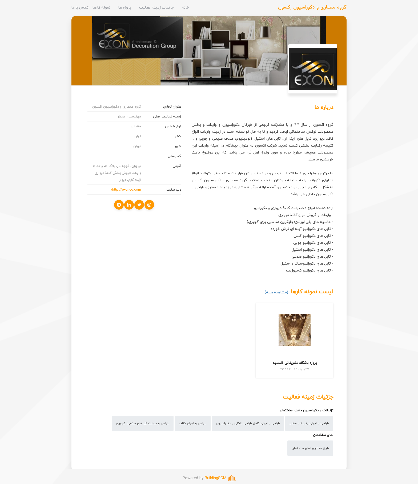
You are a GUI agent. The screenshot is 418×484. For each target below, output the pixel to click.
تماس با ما (80, 7)
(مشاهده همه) (276, 292)
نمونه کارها (101, 7)
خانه (185, 7)
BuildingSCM (215, 477)
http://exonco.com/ (126, 189)
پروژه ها (124, 7)
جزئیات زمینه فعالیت (156, 7)
